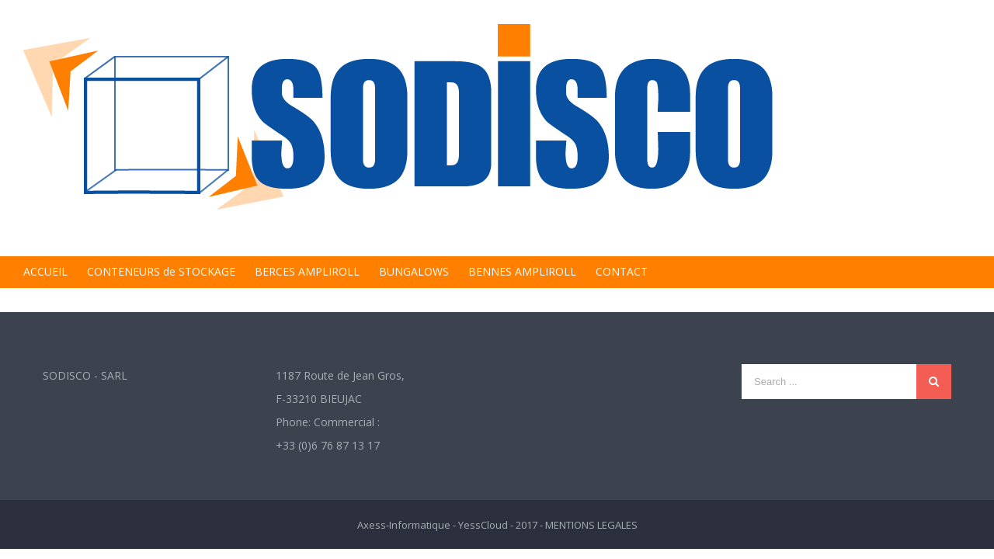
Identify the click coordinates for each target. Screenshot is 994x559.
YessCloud (483, 525)
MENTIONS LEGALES (591, 525)
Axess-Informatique (403, 525)
